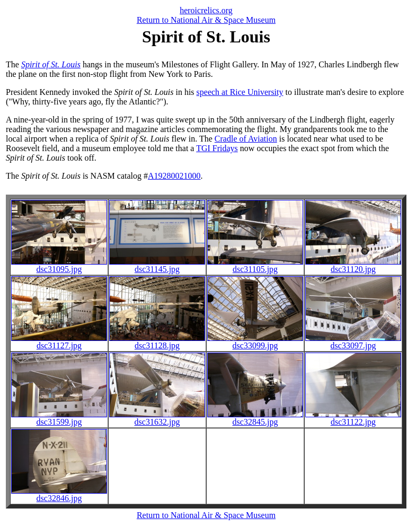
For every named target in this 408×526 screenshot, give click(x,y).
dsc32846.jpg (59, 494)
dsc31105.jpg (255, 265)
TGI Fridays (217, 148)
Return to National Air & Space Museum (206, 19)
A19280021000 (174, 175)
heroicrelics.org (206, 10)
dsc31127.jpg (59, 342)
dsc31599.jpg (59, 418)
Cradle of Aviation (246, 138)
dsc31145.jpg (157, 265)
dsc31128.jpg (157, 342)
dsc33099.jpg (255, 342)
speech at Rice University (240, 92)
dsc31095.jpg (59, 265)
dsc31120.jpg (353, 265)
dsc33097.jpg (353, 342)
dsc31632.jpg (157, 418)
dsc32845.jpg (255, 418)
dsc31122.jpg (353, 418)
